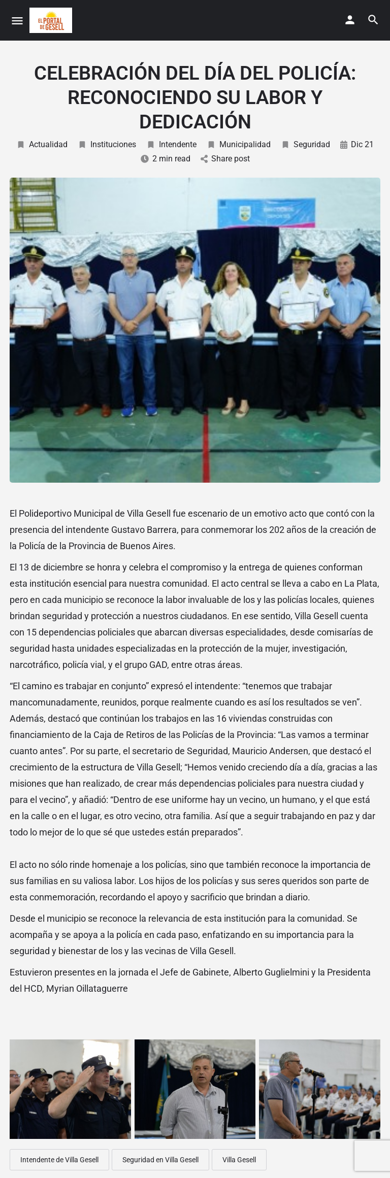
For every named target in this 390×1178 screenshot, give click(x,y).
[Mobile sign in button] (349, 19)
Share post (225, 158)
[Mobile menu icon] (17, 20)
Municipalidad (239, 144)
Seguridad (305, 144)
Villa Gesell (239, 1160)
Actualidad (42, 144)
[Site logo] (52, 20)
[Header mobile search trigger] (373, 19)
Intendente (171, 144)
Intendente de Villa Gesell (59, 1160)
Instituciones (107, 144)
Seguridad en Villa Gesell (160, 1160)
